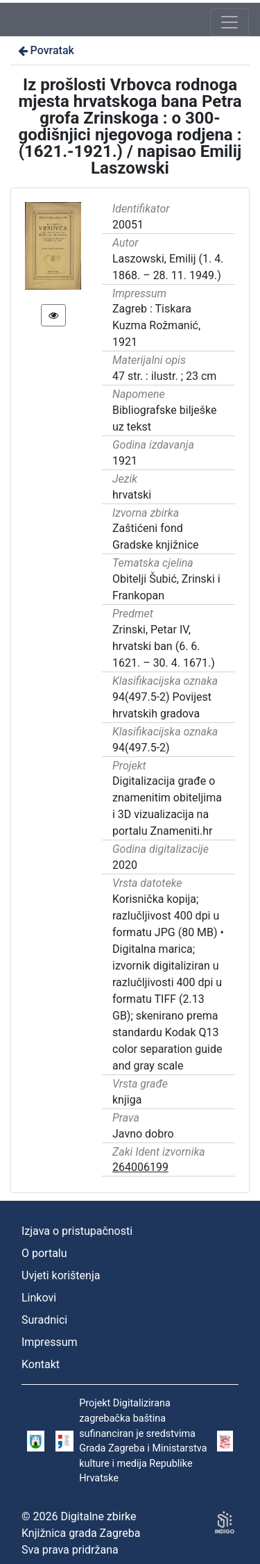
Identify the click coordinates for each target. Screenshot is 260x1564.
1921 (124, 460)
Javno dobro (143, 1133)
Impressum (49, 1342)
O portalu (44, 1253)
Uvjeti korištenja (60, 1275)
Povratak (45, 50)
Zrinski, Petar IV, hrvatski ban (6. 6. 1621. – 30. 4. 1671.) (163, 646)
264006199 (140, 1167)
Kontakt (40, 1364)
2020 (124, 865)
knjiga (126, 1099)
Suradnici (44, 1319)
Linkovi (38, 1297)
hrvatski (131, 494)
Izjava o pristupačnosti (76, 1231)
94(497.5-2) (141, 747)
